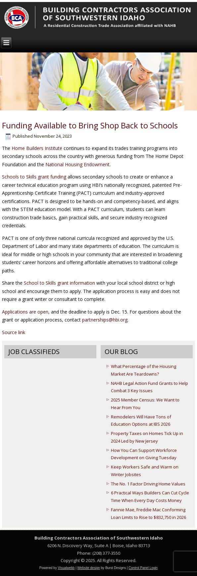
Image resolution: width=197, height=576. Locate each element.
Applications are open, (26, 312)
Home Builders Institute (37, 148)
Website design (88, 568)
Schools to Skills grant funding (34, 177)
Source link (13, 332)
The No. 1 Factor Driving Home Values (148, 484)
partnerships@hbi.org (104, 320)
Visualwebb (66, 568)
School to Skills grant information (59, 283)
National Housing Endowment (77, 164)
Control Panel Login (143, 568)
